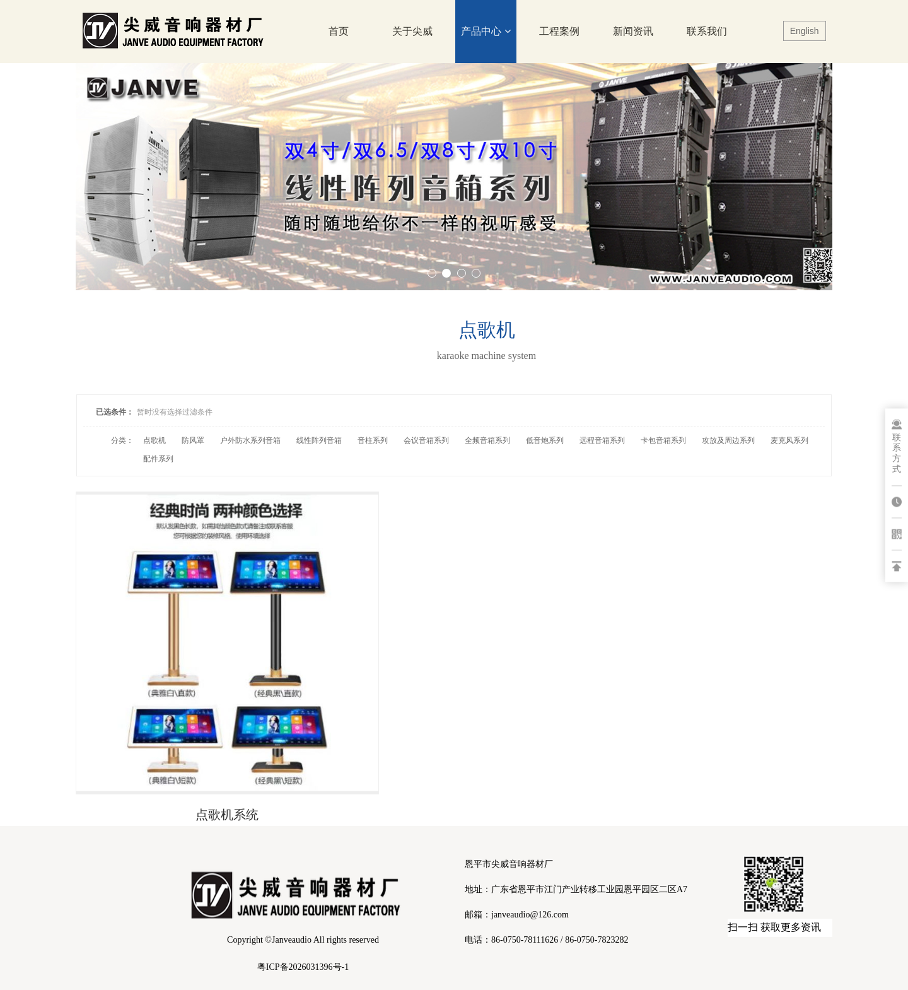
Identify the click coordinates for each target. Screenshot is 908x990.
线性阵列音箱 (319, 440)
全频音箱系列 (487, 440)
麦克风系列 (789, 440)
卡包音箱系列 (663, 440)
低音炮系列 (545, 440)
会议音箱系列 (426, 440)
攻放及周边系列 (728, 440)
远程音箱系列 (602, 440)
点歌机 (154, 440)
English (804, 31)
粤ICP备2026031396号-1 (303, 967)
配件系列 (158, 458)
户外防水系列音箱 (250, 440)
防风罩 (193, 440)
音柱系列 (373, 440)
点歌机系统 (199, 760)
